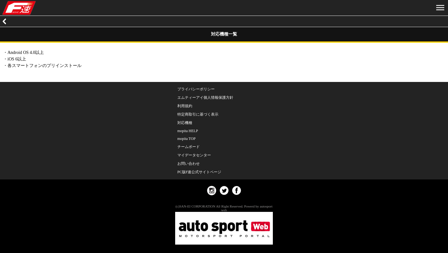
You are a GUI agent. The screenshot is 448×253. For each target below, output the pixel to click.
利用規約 (184, 106)
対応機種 (184, 123)
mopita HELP (187, 131)
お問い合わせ (188, 163)
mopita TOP (186, 138)
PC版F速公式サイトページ (199, 172)
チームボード (188, 147)
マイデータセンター (194, 155)
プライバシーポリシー (196, 89)
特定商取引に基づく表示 (197, 114)
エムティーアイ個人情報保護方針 (205, 97)
